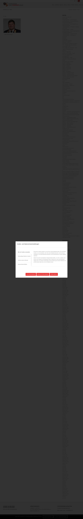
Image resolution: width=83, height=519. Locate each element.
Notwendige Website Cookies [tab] (24, 256)
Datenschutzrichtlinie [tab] (22, 264)
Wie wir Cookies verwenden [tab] (24, 252)
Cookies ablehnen (54, 274)
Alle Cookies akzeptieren (31, 274)
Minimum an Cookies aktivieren (42, 274)
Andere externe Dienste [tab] (23, 260)
